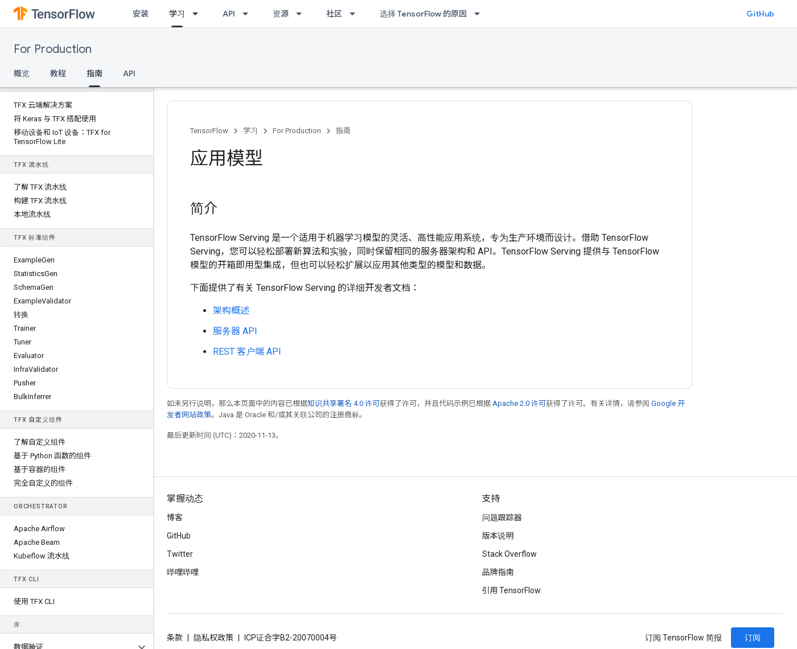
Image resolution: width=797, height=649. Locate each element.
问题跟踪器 (502, 517)
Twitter (180, 553)
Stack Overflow (509, 553)
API (229, 14)
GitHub (760, 14)
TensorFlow (209, 130)
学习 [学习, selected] (177, 14)
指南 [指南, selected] (94, 73)
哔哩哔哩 (183, 572)
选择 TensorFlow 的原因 (423, 14)
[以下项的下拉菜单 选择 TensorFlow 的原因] (480, 13)
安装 (141, 14)
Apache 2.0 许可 (519, 403)
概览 (22, 73)
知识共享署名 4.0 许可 (343, 403)
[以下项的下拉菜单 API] (248, 13)
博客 (175, 517)
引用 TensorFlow (511, 590)
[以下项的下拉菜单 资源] (302, 13)
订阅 (753, 637)
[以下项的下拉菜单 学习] (198, 13)
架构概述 (231, 310)
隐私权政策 (213, 637)
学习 (250, 130)
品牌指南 (498, 572)
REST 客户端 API (247, 351)
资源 (281, 14)
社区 (334, 14)
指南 (343, 130)
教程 (58, 73)
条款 (175, 637)
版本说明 (498, 535)
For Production (53, 49)
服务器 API (235, 331)
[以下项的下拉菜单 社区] (355, 13)
